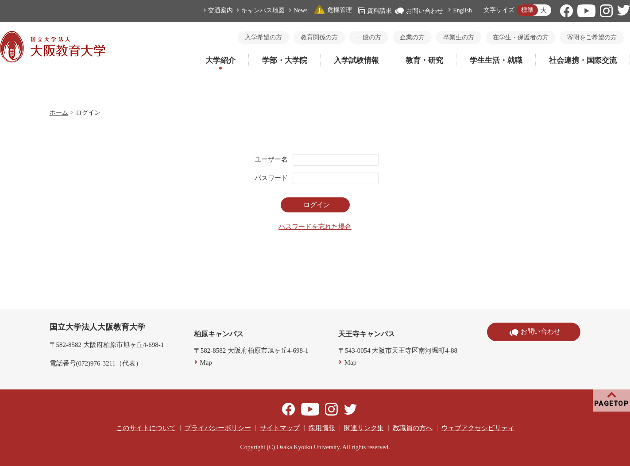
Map (206, 362)
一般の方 (368, 37)
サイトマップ (280, 427)
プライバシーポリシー (218, 427)
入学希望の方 (263, 37)
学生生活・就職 (496, 60)
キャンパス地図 (263, 10)
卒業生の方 (458, 37)
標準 (527, 10)
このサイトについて (146, 427)
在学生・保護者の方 (521, 37)
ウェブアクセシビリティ (477, 427)
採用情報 (322, 427)
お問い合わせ (419, 11)
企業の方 (412, 37)
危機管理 (333, 10)
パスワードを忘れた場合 (315, 226)
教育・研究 (424, 60)
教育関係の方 (319, 37)
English (462, 10)
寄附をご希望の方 (592, 37)
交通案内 (220, 10)
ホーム (59, 112)
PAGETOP (611, 404)
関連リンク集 (364, 427)
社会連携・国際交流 (583, 60)
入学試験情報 (356, 60)
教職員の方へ (413, 427)
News (301, 10)
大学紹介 (220, 60)
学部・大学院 (284, 60)
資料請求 (375, 11)
